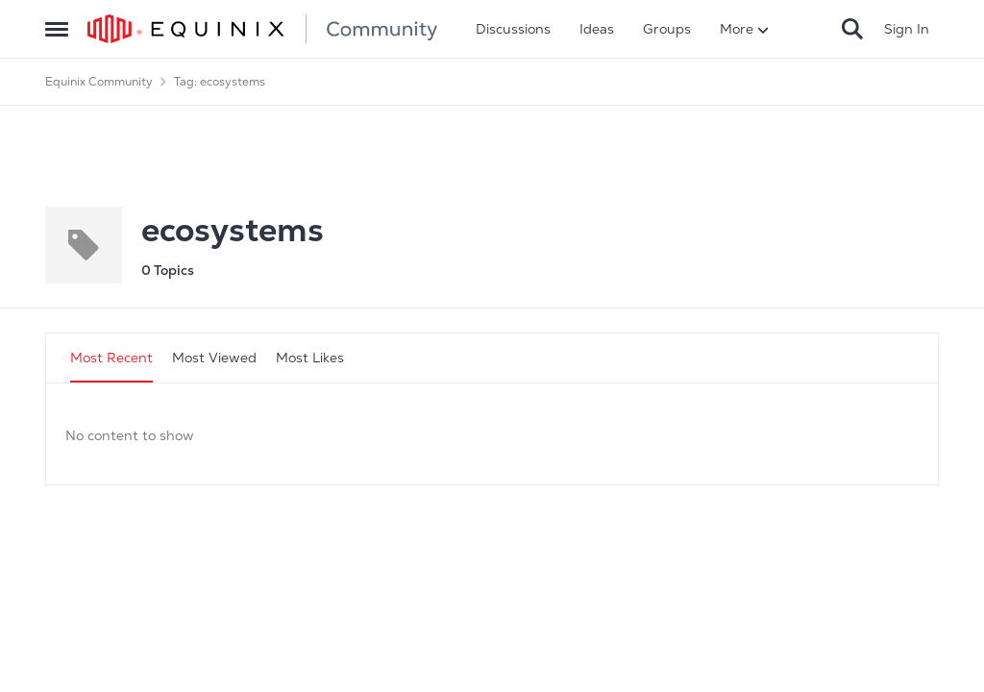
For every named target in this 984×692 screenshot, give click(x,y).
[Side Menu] (57, 28)
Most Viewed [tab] (214, 357)
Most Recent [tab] (111, 357)
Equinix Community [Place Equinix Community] (99, 81)
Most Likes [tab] (310, 357)
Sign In (906, 28)
